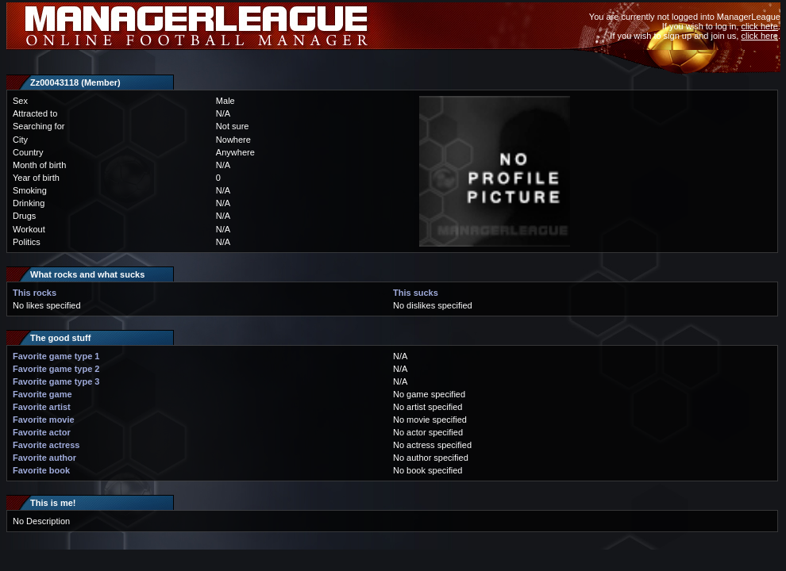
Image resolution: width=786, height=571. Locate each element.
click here (759, 26)
